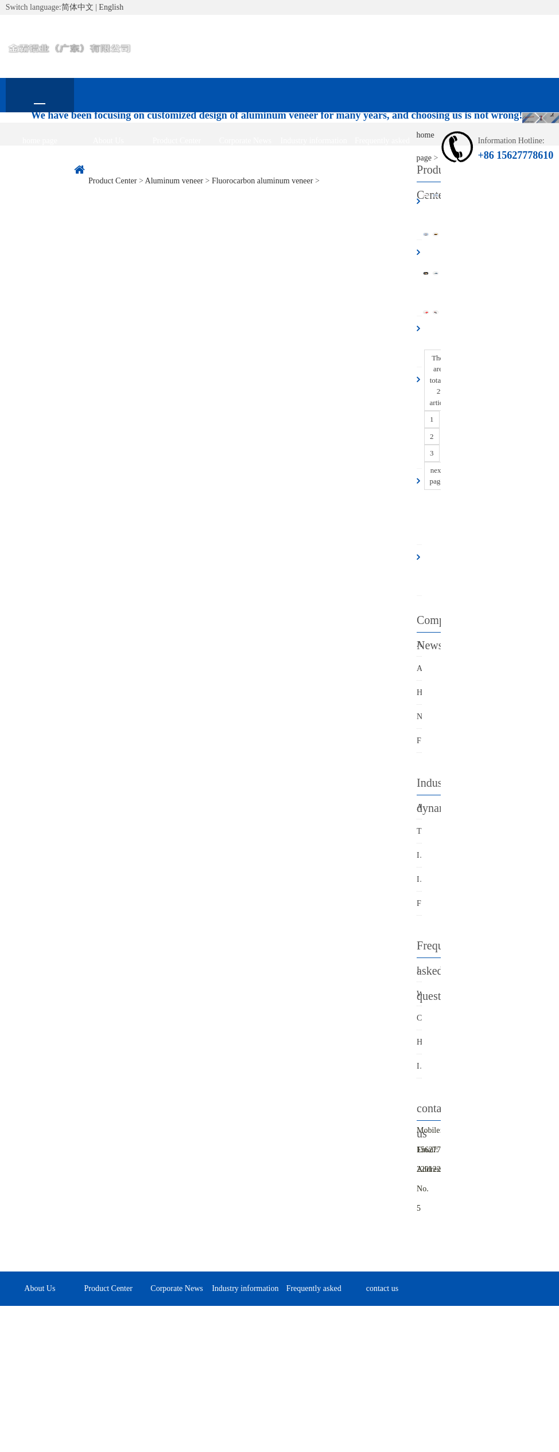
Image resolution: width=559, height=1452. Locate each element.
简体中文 (77, 7)
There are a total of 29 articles (441, 380)
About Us (108, 140)
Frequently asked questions (382, 147)
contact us (40, 175)
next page (437, 476)
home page (39, 140)
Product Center (177, 140)
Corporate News (245, 140)
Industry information (314, 140)
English (111, 7)
